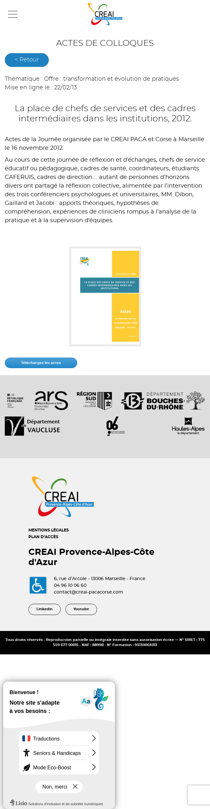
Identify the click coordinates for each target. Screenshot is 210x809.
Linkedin (44, 609)
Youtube (81, 609)
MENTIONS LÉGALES (48, 530)
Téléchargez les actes (41, 363)
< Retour (27, 60)
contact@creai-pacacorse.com (88, 592)
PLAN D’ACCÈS (43, 537)
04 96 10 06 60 (70, 585)
